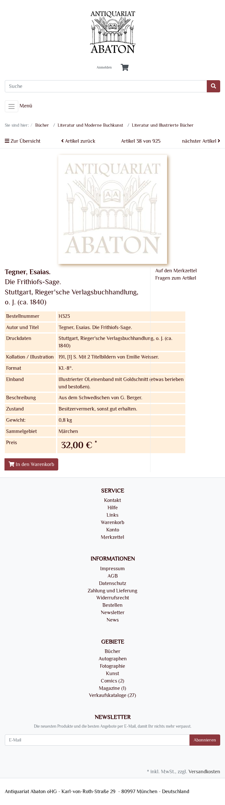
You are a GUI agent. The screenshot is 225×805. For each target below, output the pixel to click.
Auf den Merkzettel (176, 271)
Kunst (112, 673)
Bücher (112, 651)
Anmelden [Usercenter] (104, 68)
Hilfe (113, 508)
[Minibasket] (125, 68)
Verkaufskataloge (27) (112, 695)
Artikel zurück (78, 141)
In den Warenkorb (31, 464)
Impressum (112, 569)
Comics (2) (112, 681)
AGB (113, 576)
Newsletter (113, 612)
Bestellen (112, 605)
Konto (112, 530)
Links (112, 515)
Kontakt (112, 500)
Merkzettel (112, 537)
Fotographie (112, 666)
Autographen (113, 659)
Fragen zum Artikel (175, 278)
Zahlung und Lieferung (112, 591)
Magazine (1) (112, 688)
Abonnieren (205, 740)
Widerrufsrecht (112, 598)
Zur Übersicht (22, 141)
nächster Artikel (201, 141)
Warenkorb (112, 522)
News (113, 620)
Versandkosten (204, 772)
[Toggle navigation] (11, 106)
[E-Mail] (97, 740)
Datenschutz (112, 583)
